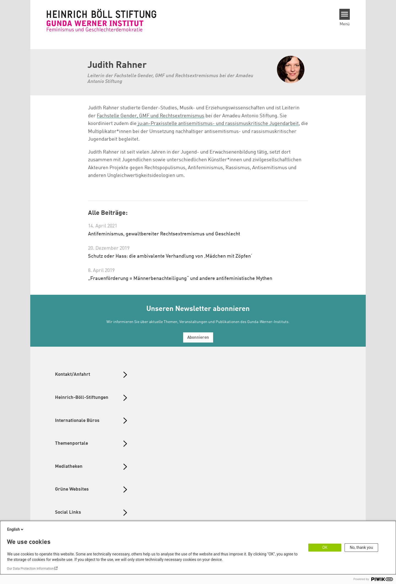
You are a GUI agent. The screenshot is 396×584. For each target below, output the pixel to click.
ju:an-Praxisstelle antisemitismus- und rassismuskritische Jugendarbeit (218, 123)
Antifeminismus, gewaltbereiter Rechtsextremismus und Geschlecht (164, 234)
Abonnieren (198, 338)
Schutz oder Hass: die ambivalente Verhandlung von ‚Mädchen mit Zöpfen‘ (170, 256)
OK (324, 547)
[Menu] (344, 14)
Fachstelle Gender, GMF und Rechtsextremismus (150, 115)
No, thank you (361, 547)
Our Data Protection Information (30, 569)
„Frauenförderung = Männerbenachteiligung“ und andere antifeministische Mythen (180, 278)
